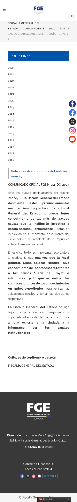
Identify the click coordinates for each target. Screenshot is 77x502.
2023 (52, 28)
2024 (11, 74)
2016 (11, 126)
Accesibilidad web (38, 469)
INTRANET (50, 476)
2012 (11, 153)
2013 (11, 146)
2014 (11, 140)
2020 (11, 100)
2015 (11, 133)
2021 (11, 94)
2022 (11, 87)
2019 (11, 107)
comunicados (33, 28)
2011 (11, 159)
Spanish (46, 499)
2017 (11, 120)
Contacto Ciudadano (38, 464)
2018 (11, 113)
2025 (11, 67)
